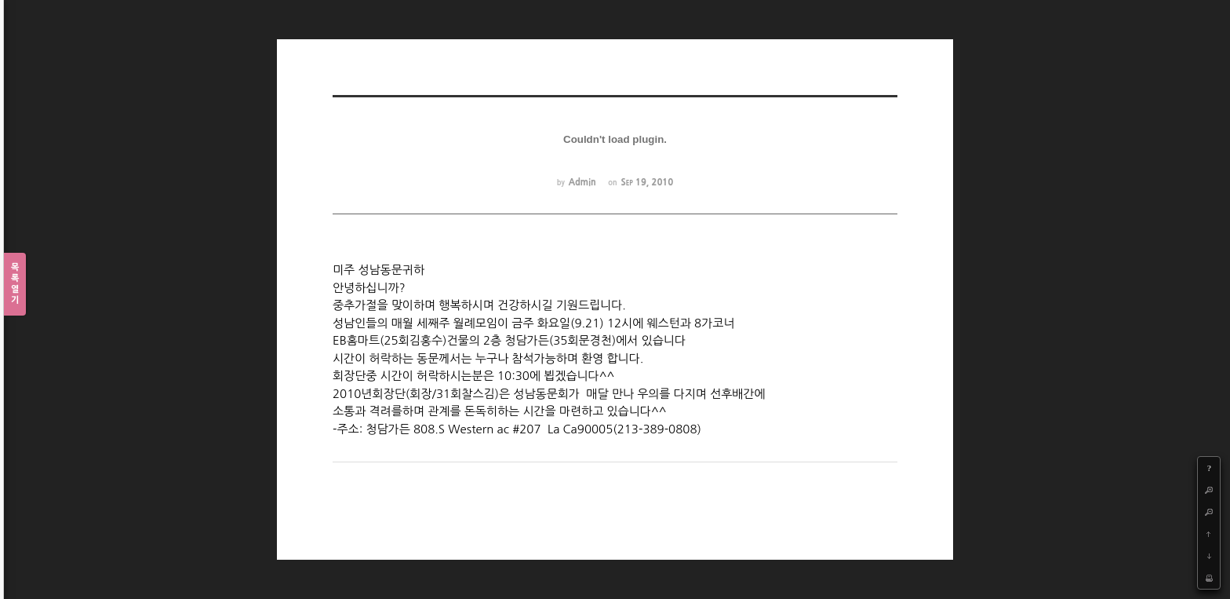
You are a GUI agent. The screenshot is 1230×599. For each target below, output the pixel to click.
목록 (15, 284)
